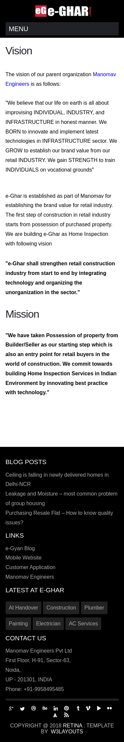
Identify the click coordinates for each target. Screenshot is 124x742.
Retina (73, 725)
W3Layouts (67, 731)
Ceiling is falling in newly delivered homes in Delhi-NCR (57, 479)
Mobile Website (24, 557)
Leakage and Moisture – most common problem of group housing (62, 498)
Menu (18, 28)
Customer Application (31, 567)
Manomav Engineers (30, 577)
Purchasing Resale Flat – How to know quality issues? (59, 517)
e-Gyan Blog (20, 548)
